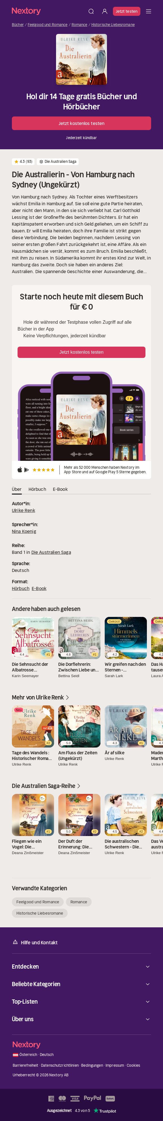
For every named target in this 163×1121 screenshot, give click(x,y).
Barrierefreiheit (25, 1065)
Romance (79, 25)
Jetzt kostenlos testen (81, 123)
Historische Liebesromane (113, 25)
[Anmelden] (104, 11)
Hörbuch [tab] (37, 489)
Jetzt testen (127, 11)
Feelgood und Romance (48, 25)
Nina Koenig (24, 531)
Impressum (115, 1065)
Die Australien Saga (51, 552)
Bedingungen (92, 1065)
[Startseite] (48, 11)
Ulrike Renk (23, 510)
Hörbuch (20, 588)
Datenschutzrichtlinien (60, 1065)
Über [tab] (17, 489)
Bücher (18, 25)
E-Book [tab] (60, 489)
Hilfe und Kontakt (35, 942)
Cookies (133, 1065)
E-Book (39, 588)
